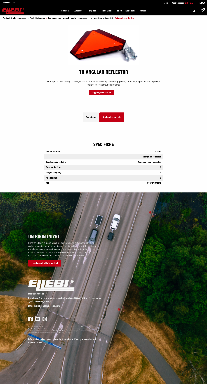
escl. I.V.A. (200, 3)
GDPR (39, 343)
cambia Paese (9, 3)
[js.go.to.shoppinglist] (202, 10)
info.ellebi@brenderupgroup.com (44, 306)
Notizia (143, 11)
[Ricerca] (193, 11)
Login (166, 3)
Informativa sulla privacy (40, 339)
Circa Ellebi (107, 11)
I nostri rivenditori (126, 11)
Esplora (92, 11)
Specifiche (91, 117)
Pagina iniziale (9, 18)
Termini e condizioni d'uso (67, 339)
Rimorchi (65, 11)
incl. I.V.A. (189, 3)
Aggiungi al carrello (101, 93)
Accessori (79, 11)
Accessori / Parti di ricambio (31, 18)
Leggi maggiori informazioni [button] (45, 263)
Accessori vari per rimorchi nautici (96, 18)
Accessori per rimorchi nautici (62, 18)
